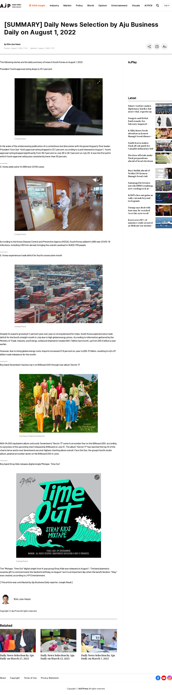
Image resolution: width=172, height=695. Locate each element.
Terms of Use (30, 678)
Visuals (136, 5)
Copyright (15, 678)
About (3, 678)
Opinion (102, 5)
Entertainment (119, 5)
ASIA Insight (38, 5)
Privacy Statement (50, 678)
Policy (79, 5)
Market (67, 5)
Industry (54, 5)
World (90, 5)
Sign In (167, 5)
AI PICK (148, 5)
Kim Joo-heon (22, 599)
